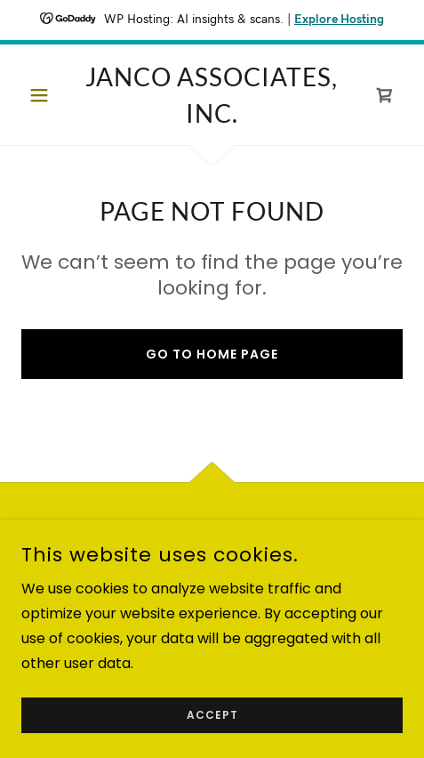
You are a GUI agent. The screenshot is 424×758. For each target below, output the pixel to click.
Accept (212, 714)
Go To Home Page (212, 354)
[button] (49, 95)
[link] (211, 95)
